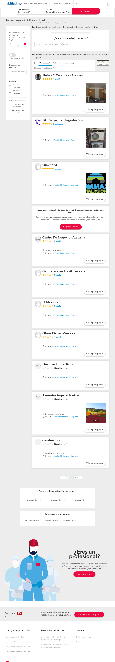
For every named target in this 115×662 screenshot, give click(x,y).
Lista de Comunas (83, 642)
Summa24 (49, 165)
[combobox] (29, 11)
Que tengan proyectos (17, 92)
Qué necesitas (23, 10)
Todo (25, 46)
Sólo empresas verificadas (18, 106)
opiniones (58, 124)
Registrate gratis (70, 227)
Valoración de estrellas (62, 63)
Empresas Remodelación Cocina (19, 652)
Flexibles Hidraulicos (57, 364)
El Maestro (50, 302)
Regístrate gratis (84, 574)
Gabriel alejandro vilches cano (64, 271)
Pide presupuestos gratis (89, 615)
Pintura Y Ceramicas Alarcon (62, 75)
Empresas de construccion (27, 23)
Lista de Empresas (83, 637)
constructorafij (52, 440)
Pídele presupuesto (95, 110)
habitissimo (10, 23)
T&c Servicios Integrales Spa (62, 120)
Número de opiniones (43, 68)
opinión (57, 79)
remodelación (32, 520)
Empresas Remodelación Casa (18, 647)
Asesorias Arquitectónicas (61, 395)
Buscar (85, 11)
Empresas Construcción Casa (18, 642)
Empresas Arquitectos (15, 637)
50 (18, 46)
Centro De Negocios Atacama (63, 237)
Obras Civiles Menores (58, 333)
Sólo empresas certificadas (18, 111)
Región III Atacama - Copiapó (51, 23)
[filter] (18, 43)
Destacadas (44, 63)
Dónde (49, 10)
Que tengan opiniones (17, 86)
